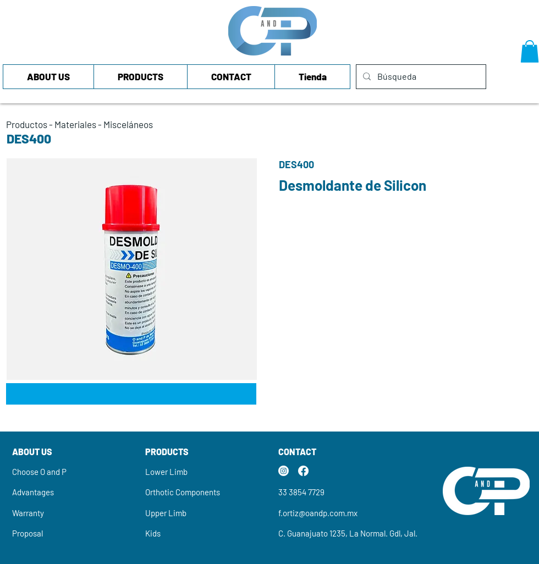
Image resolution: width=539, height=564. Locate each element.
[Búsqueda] (420, 77)
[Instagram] (283, 471)
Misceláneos (128, 124)
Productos (26, 124)
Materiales (75, 124)
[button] (529, 51)
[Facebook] (303, 471)
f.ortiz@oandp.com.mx (318, 513)
